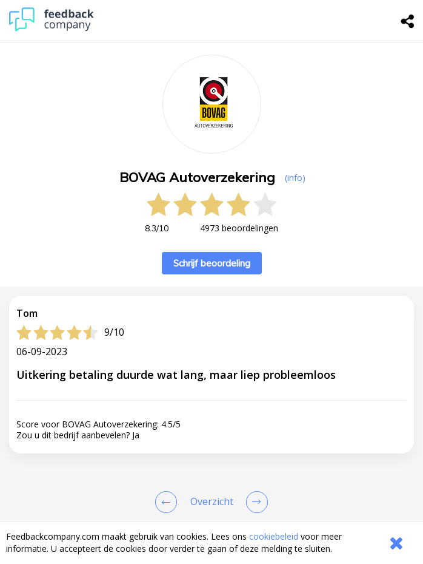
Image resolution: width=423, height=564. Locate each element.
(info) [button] (295, 177)
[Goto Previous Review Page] (168, 502)
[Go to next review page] (254, 502)
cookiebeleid (273, 536)
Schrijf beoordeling (211, 263)
